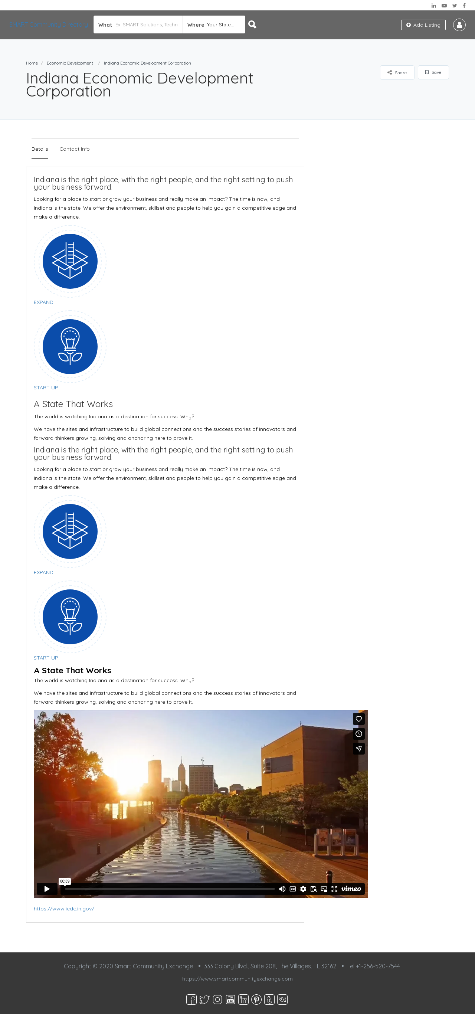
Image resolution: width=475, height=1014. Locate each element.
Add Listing (423, 25)
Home (32, 63)
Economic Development (70, 63)
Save (433, 72)
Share (397, 72)
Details (40, 148)
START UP (46, 387)
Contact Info (74, 148)
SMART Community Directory (48, 24)
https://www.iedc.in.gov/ (64, 908)
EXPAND (43, 302)
